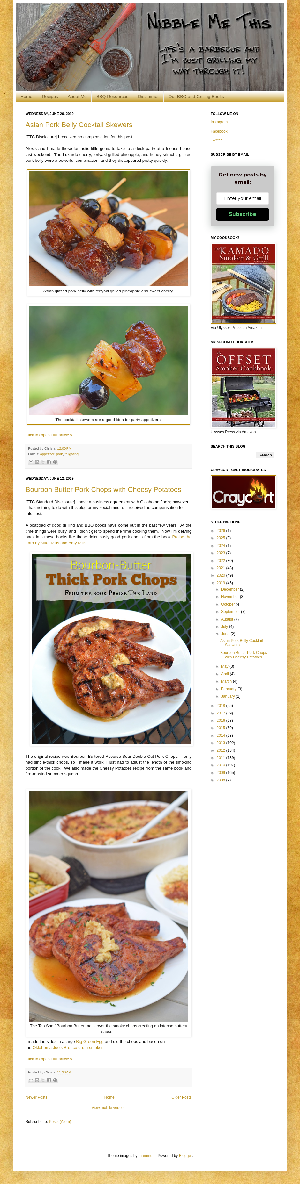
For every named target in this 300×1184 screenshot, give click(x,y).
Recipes (50, 96)
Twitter (216, 140)
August (227, 619)
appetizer (47, 454)
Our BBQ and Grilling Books (196, 96)
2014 (221, 735)
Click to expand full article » (49, 435)
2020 (221, 575)
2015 (221, 728)
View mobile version (109, 1107)
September (231, 611)
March (227, 681)
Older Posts (181, 1097)
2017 (221, 713)
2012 (221, 750)
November (230, 596)
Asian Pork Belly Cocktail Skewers (79, 125)
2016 (221, 720)
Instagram (219, 122)
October (228, 604)
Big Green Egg (90, 1041)
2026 (221, 530)
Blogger (185, 1155)
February (229, 689)
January (228, 696)
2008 (221, 780)
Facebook (219, 131)
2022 (221, 560)
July (225, 626)
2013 (221, 743)
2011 (221, 758)
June (225, 634)
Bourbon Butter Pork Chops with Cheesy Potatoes (103, 489)
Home (26, 96)
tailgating (72, 454)
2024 (221, 545)
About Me (77, 96)
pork (59, 454)
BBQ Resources (112, 96)
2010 (221, 765)
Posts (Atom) (60, 1121)
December (230, 589)
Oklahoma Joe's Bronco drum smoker (67, 1047)
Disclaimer (148, 96)
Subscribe (242, 214)
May (225, 666)
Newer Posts (36, 1097)
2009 (221, 773)
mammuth (147, 1155)
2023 (221, 553)
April (225, 674)
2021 (221, 568)
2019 (221, 583)
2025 (221, 538)
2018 (221, 705)
